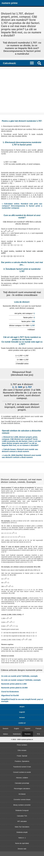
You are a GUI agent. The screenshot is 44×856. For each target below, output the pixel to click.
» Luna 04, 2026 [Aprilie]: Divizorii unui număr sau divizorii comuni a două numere (21, 456)
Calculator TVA (22, 816)
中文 (38, 734)
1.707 (33, 325)
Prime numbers (22, 745)
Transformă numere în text (22, 767)
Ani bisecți (22, 794)
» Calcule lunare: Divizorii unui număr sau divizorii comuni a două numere (20, 450)
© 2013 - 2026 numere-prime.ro (22, 739)
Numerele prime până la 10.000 (14, 688)
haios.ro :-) (22, 838)
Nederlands (17, 734)
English (16, 728)
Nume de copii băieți (22, 843)
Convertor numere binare (22, 799)
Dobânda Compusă (21, 810)
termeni (22, 717)
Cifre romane (22, 750)
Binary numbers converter (22, 805)
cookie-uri (22, 723)
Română (27, 734)
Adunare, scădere (22, 778)
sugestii (22, 712)
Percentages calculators (22, 788)
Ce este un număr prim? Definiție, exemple (19, 676)
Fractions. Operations (22, 761)
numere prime (9, 3)
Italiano (5, 734)
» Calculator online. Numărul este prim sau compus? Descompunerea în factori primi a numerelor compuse (22, 206)
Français (38, 728)
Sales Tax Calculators (22, 827)
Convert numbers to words (22, 772)
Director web (22, 849)
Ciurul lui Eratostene (10, 692)
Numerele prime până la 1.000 (14, 684)
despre (22, 706)
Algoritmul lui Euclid (10, 695)
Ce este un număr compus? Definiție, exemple (21, 680)
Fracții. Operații (22, 756)
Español (27, 728)
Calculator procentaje (22, 783)
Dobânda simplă (22, 832)
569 (33, 321)
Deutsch (5, 728)
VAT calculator (22, 821)
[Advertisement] (22, 91)
